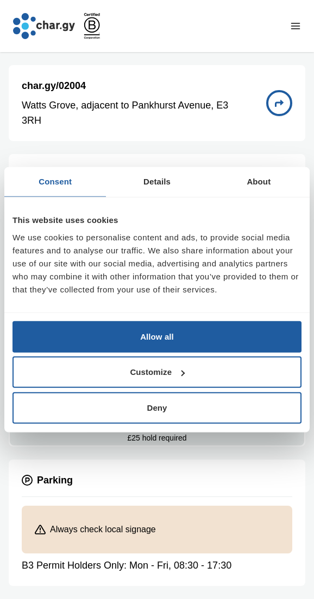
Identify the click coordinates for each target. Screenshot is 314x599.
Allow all (157, 336)
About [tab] (259, 181)
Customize (157, 372)
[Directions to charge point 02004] (279, 103)
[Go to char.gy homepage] (44, 26)
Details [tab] (157, 181)
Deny (157, 407)
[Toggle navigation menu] (295, 26)
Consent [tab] (55, 181)
